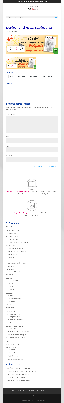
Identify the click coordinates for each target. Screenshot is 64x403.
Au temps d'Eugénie (14, 317)
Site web (9, 155)
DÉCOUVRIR (10, 293)
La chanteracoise (13, 323)
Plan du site (45, 390)
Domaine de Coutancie (15, 320)
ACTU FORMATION (12, 239)
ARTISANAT (10, 275)
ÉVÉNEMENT (10, 308)
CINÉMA (10, 284)
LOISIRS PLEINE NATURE (14, 326)
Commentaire (11, 114)
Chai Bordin (11, 350)
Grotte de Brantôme (14, 299)
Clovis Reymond (13, 356)
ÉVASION (9, 305)
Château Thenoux (13, 353)
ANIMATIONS (10, 246)
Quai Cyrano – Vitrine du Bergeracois (18, 374)
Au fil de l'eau (12, 328)
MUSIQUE (11, 290)
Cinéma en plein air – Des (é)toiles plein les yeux (22, 371)
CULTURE (9, 278)
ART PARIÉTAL (11, 269)
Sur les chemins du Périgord (17, 335)
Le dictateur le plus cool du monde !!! (18, 381)
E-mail (8, 146)
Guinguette (11, 266)
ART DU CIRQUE (13, 280)
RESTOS (8, 341)
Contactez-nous (32, 390)
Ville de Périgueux (13, 254)
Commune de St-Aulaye (15, 248)
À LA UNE (9, 227)
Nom (8, 137)
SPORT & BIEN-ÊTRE (13, 344)
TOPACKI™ (28, 400)
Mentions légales (18, 390)
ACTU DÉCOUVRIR (12, 236)
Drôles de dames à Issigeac (17, 263)
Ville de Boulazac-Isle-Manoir (17, 251)
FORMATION (10, 311)
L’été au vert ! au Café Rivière (15, 377)
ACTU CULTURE (11, 233)
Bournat (10, 260)
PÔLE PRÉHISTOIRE (14, 272)
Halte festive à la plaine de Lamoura (18, 368)
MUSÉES (10, 287)
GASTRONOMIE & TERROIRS (15, 314)
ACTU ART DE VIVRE (12, 230)
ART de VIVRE (10, 258)
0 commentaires (11, 31)
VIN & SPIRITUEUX (12, 347)
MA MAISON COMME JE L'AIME (16, 338)
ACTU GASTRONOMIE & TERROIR (17, 243)
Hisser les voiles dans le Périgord (18, 331)
